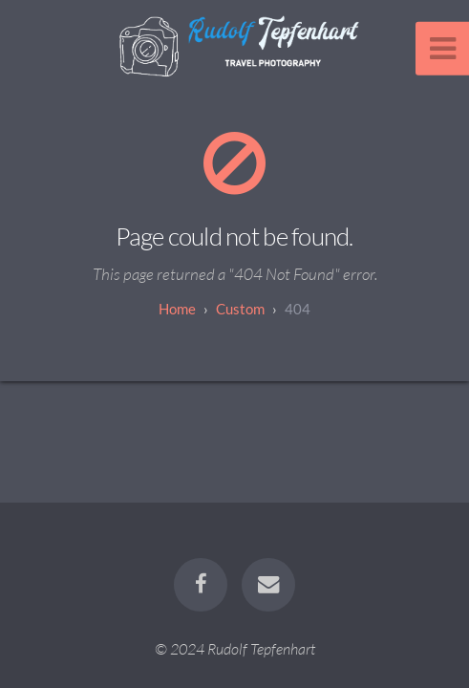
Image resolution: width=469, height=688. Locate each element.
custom (240, 308)
